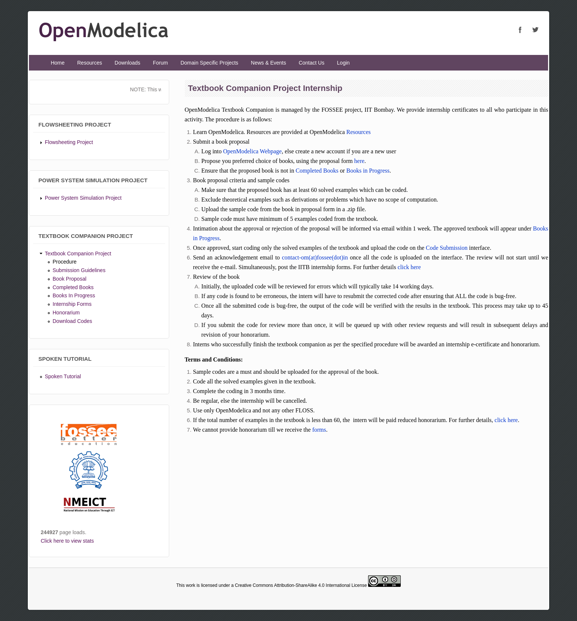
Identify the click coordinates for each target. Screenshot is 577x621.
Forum (160, 63)
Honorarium (66, 313)
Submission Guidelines (79, 270)
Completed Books (73, 287)
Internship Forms (72, 304)
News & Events (268, 63)
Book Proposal (69, 279)
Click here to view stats (67, 541)
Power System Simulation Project (83, 198)
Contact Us (311, 63)
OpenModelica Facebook (520, 29)
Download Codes (72, 321)
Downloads (127, 63)
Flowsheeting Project (69, 142)
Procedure (65, 262)
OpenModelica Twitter (535, 29)
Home (58, 63)
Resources (89, 63)
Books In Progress (74, 295)
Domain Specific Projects (209, 63)
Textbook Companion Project (78, 253)
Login (343, 63)
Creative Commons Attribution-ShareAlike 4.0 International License (301, 585)
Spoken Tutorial (63, 376)
